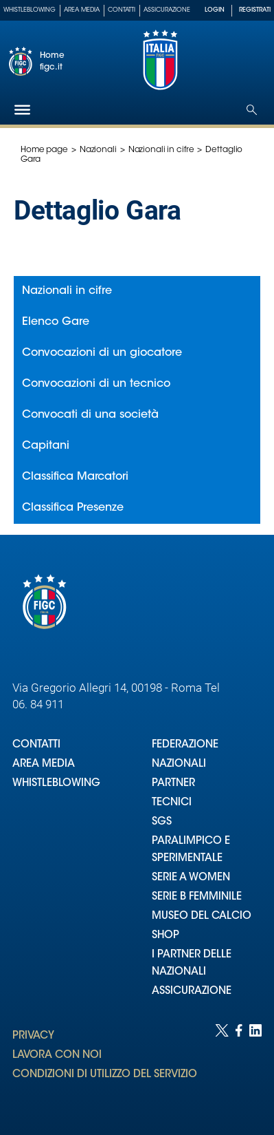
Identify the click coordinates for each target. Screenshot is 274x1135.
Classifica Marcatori (75, 476)
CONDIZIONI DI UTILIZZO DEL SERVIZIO (104, 1075)
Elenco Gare (55, 322)
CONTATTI (36, 745)
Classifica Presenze (73, 507)
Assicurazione (167, 10)
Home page (44, 150)
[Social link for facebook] (239, 1065)
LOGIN (215, 10)
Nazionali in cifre (161, 150)
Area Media (82, 10)
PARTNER (173, 783)
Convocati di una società (90, 415)
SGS (162, 822)
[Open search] (252, 110)
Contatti (121, 10)
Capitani (45, 446)
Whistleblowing (29, 10)
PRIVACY (33, 1036)
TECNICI (172, 803)
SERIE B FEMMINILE (197, 897)
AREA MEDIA (43, 764)
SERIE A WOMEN (191, 878)
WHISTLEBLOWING (56, 783)
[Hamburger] (22, 110)
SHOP (165, 936)
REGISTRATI (255, 10)
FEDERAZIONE (185, 745)
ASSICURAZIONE (191, 991)
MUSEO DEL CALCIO (201, 916)
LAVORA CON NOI (57, 1055)
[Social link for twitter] (222, 1065)
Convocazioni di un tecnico (96, 384)
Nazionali (98, 150)
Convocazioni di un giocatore (102, 353)
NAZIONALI (179, 764)
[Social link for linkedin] (255, 1065)
